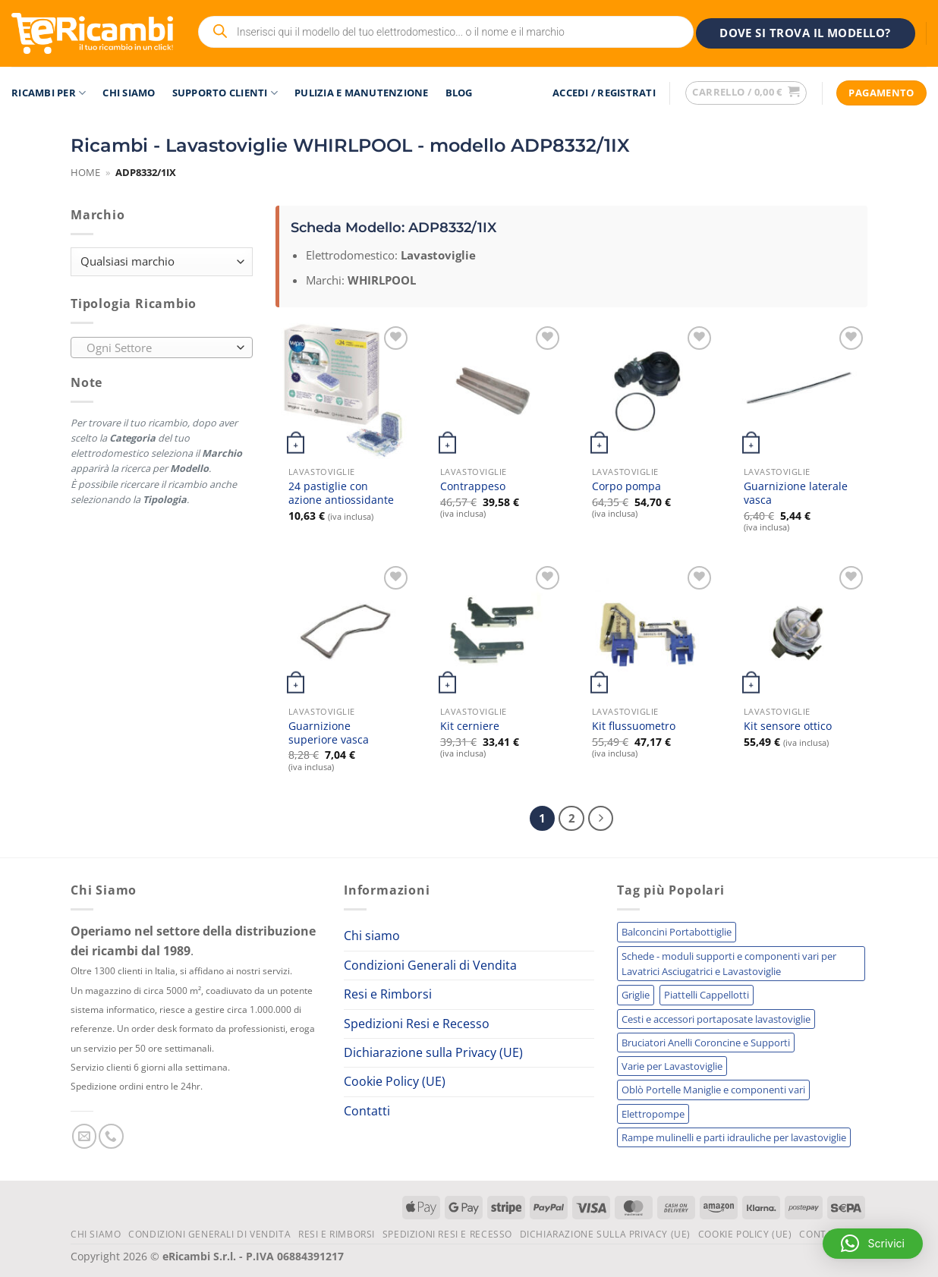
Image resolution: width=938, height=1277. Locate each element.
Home (85, 172)
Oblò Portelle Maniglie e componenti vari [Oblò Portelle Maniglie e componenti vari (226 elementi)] (713, 1089)
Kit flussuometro (633, 726)
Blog (459, 92)
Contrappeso (472, 486)
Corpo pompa (626, 486)
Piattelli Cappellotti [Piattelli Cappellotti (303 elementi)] (706, 995)
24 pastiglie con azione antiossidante (341, 494)
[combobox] (162, 347)
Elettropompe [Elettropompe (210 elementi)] (653, 1114)
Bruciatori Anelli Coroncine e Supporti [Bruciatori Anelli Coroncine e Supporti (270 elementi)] (706, 1042)
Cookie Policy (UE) (394, 1081)
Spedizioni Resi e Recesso (416, 1022)
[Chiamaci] (111, 1136)
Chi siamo (128, 92)
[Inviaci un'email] (84, 1136)
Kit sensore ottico (788, 726)
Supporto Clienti (225, 93)
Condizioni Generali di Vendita (430, 965)
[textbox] (158, 348)
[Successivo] (600, 818)
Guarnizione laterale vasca (796, 494)
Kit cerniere (469, 726)
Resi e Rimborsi (388, 994)
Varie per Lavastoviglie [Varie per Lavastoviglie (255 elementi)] (672, 1066)
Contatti (367, 1110)
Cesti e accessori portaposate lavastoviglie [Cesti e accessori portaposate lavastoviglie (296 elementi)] (716, 1019)
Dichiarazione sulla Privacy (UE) (433, 1052)
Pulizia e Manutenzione (361, 92)
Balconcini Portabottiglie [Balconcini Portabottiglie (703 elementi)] (677, 932)
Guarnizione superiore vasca (328, 733)
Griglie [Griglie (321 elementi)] (636, 995)
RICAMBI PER (48, 93)
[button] (604, 93)
